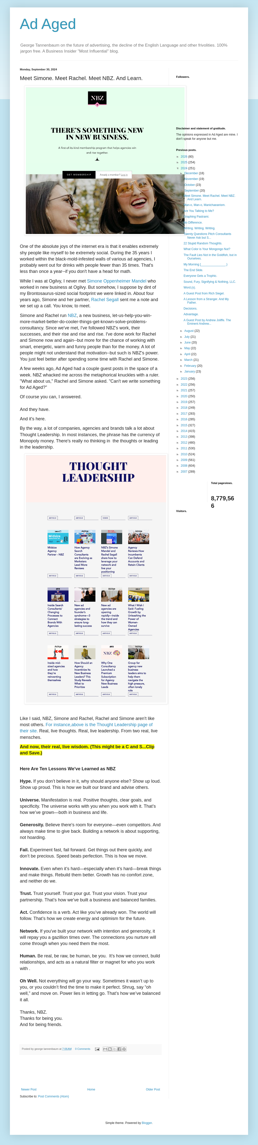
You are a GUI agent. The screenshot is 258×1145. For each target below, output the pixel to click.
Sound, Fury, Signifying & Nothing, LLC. (210, 282)
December (191, 173)
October (190, 185)
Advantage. (191, 314)
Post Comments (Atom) (53, 1096)
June (188, 342)
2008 (184, 465)
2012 (184, 442)
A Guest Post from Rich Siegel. (204, 293)
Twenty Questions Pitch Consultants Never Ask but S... (207, 235)
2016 (184, 419)
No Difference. (193, 222)
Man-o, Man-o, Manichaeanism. (205, 205)
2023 (184, 378)
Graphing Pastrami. (196, 216)
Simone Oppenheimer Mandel (116, 281)
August (189, 331)
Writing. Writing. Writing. (199, 228)
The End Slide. (193, 270)
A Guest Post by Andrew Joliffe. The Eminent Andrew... (207, 321)
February (190, 366)
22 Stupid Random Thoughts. (203, 243)
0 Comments (82, 1048)
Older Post (153, 1089)
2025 (184, 162)
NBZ (72, 315)
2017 (184, 413)
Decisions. (190, 308)
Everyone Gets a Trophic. (200, 276)
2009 (184, 460)
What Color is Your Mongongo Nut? (207, 249)
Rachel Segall (105, 299)
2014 (184, 431)
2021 (184, 390)
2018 (184, 407)
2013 (184, 436)
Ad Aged (48, 24)
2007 (184, 471)
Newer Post (28, 1089)
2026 (184, 156)
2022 (184, 384)
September (192, 190)
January (190, 371)
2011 (184, 448)
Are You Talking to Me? (199, 211)
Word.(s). (190, 287)
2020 (184, 396)
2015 (184, 425)
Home (91, 1089)
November (191, 179)
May (187, 348)
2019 (184, 402)
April (187, 354)
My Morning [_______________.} (205, 264)
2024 (184, 168)
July (187, 337)
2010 (184, 454)
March (189, 360)
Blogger (147, 1123)
